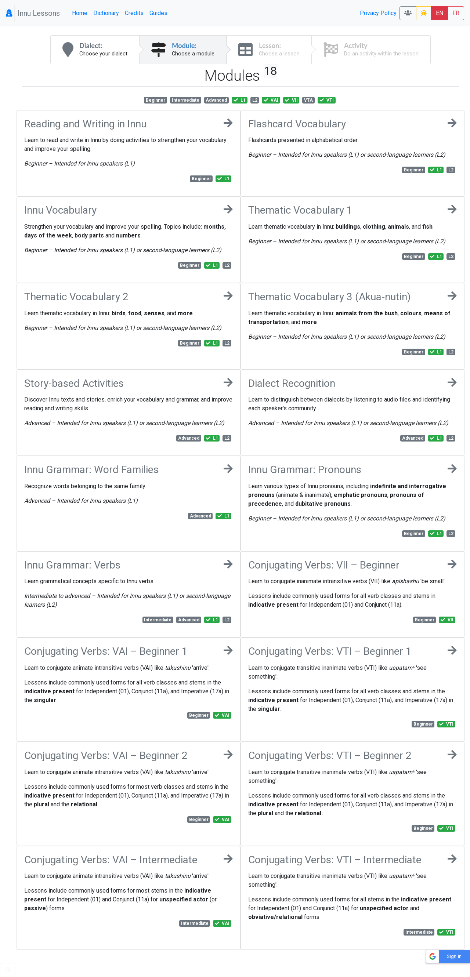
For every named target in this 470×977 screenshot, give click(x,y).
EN (439, 13)
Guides (158, 13)
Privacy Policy (378, 13)
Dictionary (106, 13)
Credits (134, 13)
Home (79, 13)
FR (455, 13)
